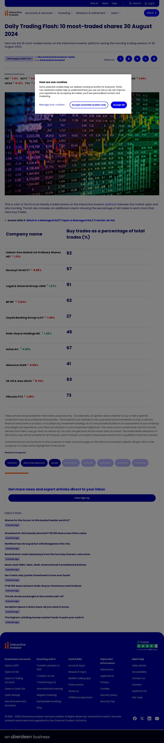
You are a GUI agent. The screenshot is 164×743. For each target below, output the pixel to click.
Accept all (119, 104)
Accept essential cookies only (89, 104)
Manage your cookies (52, 104)
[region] (83, 94)
